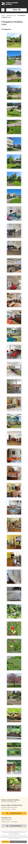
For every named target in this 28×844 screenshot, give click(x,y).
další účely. (17, 833)
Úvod (3, 15)
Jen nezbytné (14, 841)
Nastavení (23, 841)
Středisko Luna (11, 15)
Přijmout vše (5, 841)
